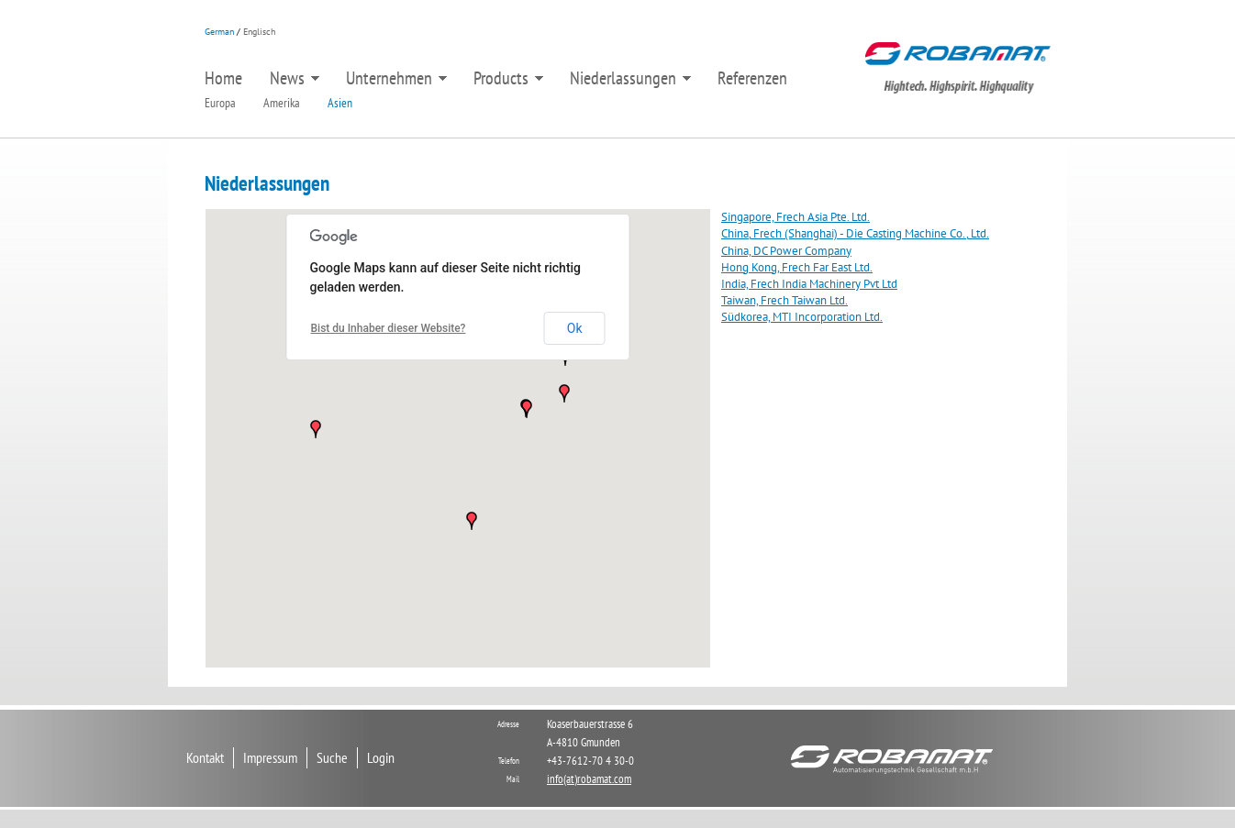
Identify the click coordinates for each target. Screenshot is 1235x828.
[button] (471, 521)
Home (223, 78)
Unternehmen (396, 79)
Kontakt (205, 757)
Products (508, 79)
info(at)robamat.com (589, 779)
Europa (220, 102)
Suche (332, 757)
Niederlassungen (630, 79)
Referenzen (752, 78)
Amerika (281, 102)
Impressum (270, 757)
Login (381, 757)
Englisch (259, 32)
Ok (575, 328)
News (294, 79)
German (219, 32)
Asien (340, 102)
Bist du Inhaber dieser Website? (388, 328)
